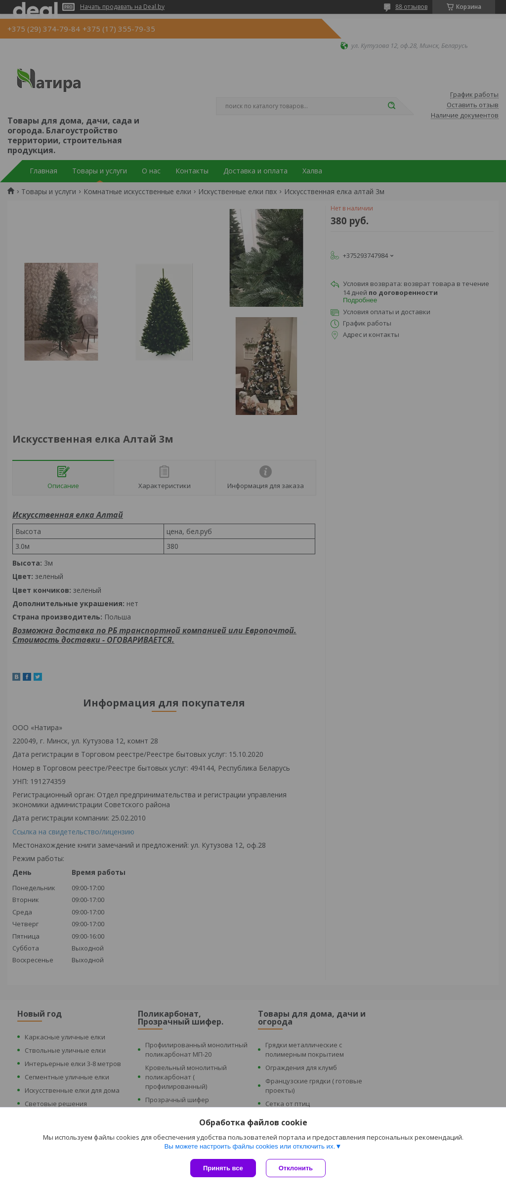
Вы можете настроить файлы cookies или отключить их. (249, 1146)
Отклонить (296, 1168)
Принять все (223, 1168)
